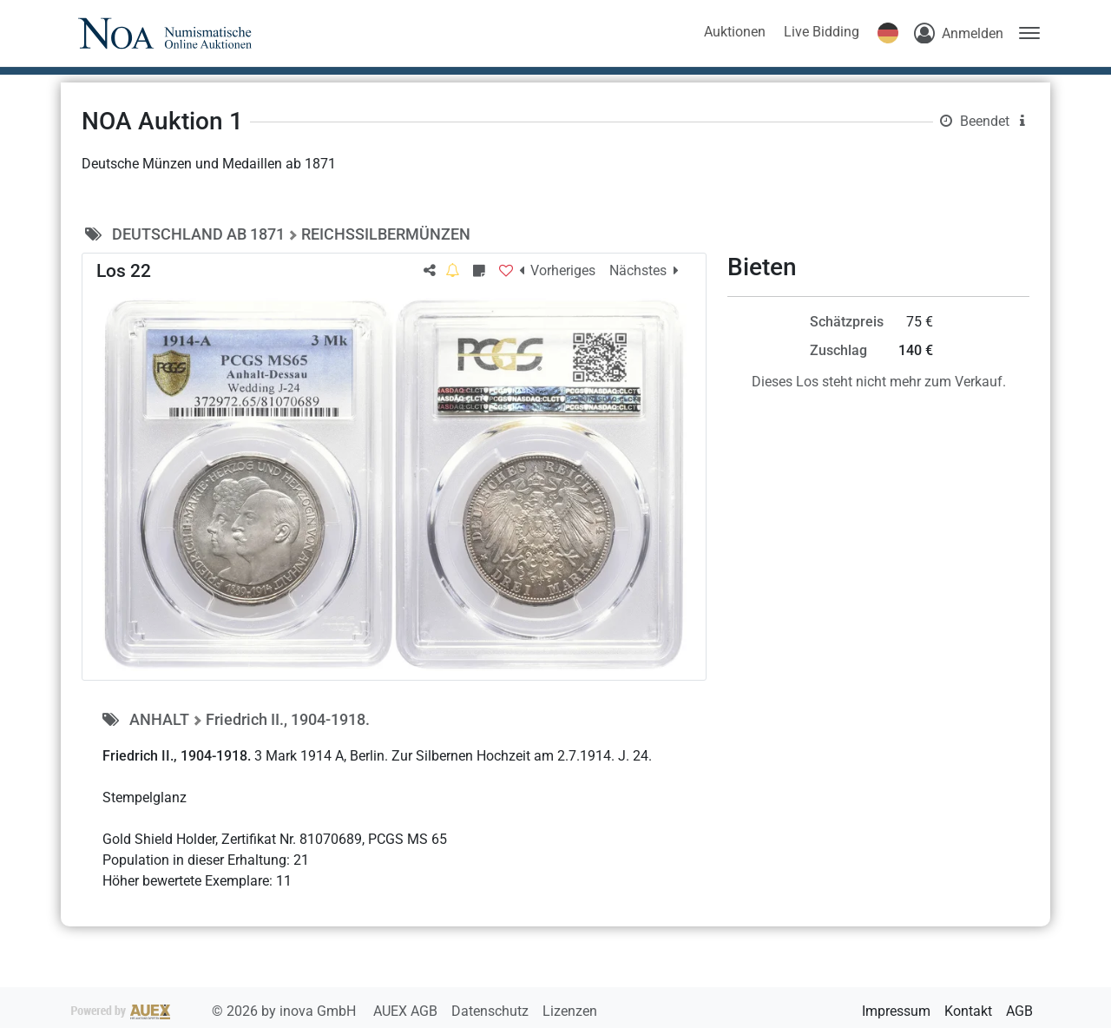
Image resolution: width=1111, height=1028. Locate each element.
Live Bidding (821, 31)
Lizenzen (569, 1011)
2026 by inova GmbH (215, 1011)
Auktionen (735, 31)
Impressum (896, 1011)
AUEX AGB (407, 1011)
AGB (1019, 1011)
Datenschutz (491, 1011)
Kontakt (968, 1011)
